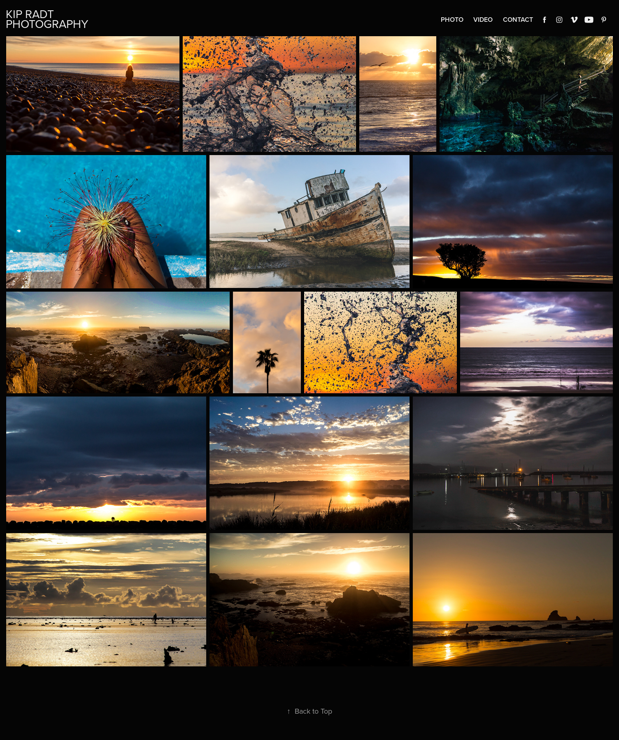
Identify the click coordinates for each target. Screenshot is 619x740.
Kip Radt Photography (47, 19)
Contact (518, 19)
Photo (452, 19)
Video (483, 19)
